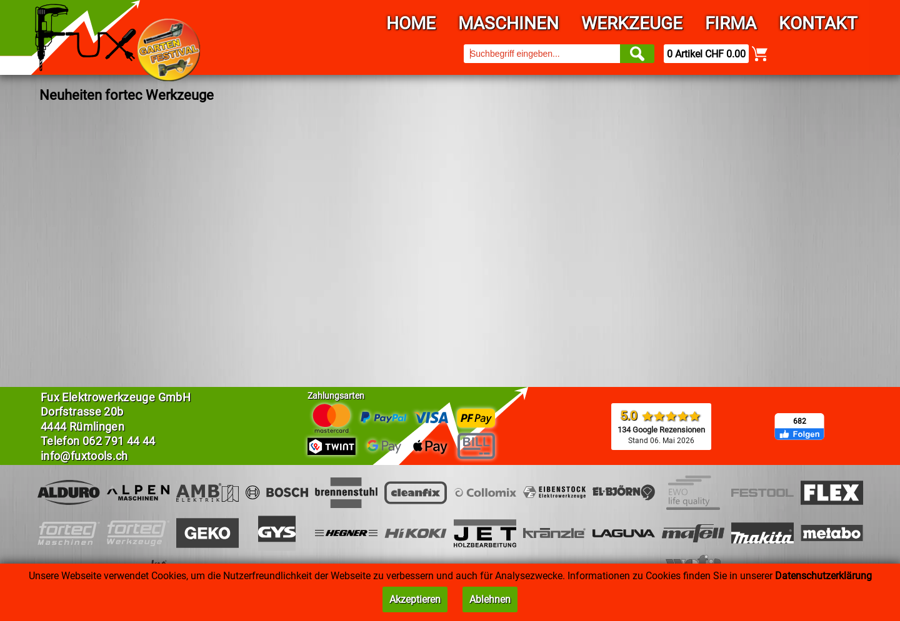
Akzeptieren (415, 599)
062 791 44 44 (119, 440)
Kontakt (818, 23)
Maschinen (508, 23)
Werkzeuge (631, 23)
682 (799, 421)
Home (411, 23)
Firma (730, 23)
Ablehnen (490, 599)
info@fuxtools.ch (84, 455)
